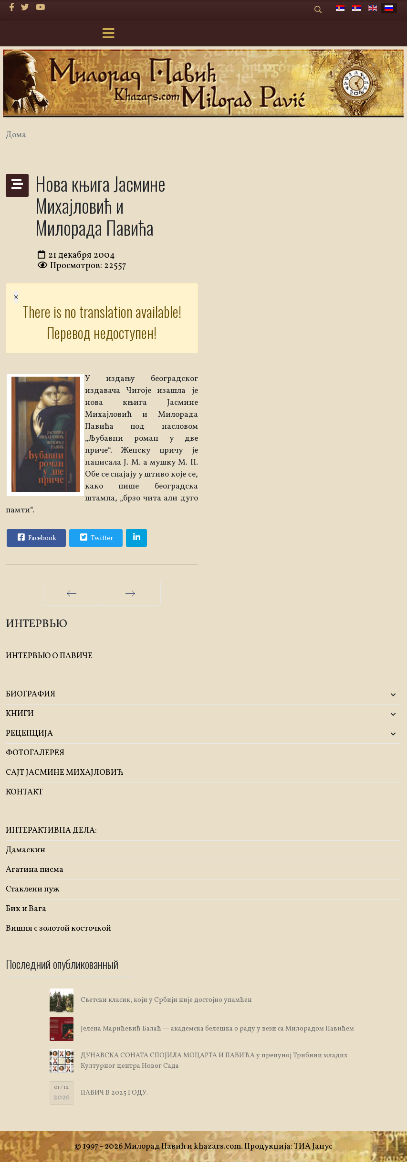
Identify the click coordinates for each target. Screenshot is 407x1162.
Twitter (95, 537)
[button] (336, 695)
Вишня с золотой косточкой (58, 928)
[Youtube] (40, 7)
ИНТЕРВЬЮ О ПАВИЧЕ (49, 656)
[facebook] (11, 7)
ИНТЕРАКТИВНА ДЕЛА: (51, 830)
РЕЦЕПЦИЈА (29, 733)
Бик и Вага (26, 908)
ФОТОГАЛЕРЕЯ (35, 753)
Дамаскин (25, 850)
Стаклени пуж (33, 889)
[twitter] (25, 7)
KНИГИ (20, 713)
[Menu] (108, 34)
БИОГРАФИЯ (30, 694)
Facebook (35, 537)
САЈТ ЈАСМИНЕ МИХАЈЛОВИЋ (65, 772)
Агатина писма (34, 869)
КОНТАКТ (24, 792)
